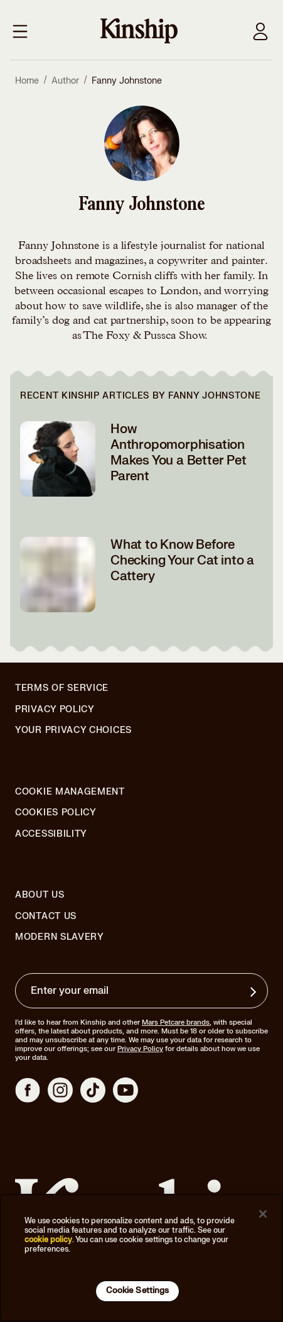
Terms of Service (62, 688)
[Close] (263, 1214)
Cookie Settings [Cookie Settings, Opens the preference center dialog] (137, 1291)
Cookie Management (70, 791)
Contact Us (46, 916)
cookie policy (48, 1240)
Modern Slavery (59, 937)
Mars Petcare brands (176, 1022)
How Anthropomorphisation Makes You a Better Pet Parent (178, 452)
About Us (40, 895)
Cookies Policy (56, 812)
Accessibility (51, 834)
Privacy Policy (55, 709)
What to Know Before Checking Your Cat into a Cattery (182, 560)
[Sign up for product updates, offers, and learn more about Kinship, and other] (255, 992)
